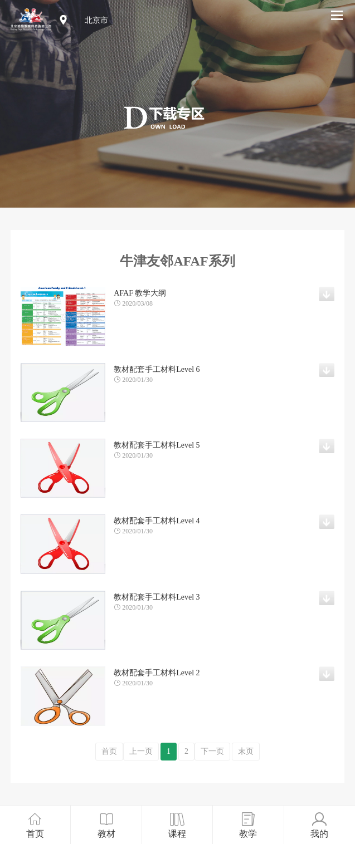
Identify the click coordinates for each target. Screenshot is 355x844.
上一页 (141, 751)
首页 (109, 751)
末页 (246, 751)
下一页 (212, 751)
